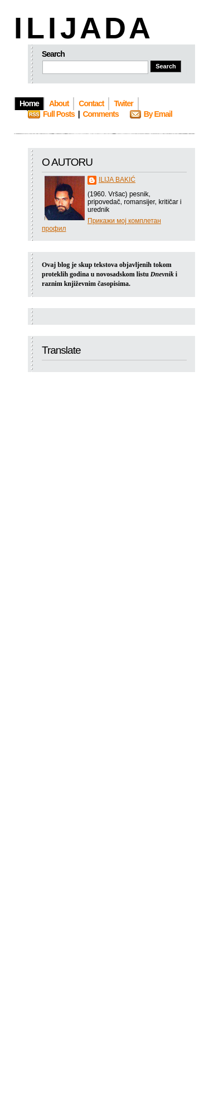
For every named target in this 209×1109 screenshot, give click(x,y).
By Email (158, 114)
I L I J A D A (81, 27)
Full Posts (59, 114)
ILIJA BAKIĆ (117, 180)
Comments (100, 114)
